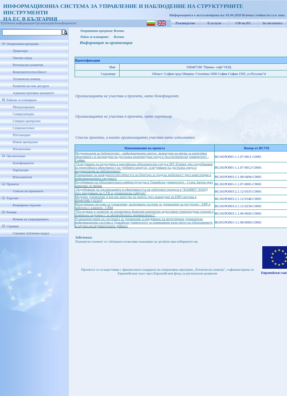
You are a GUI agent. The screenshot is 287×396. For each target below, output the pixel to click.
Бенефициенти (23, 163)
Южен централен (25, 142)
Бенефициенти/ (66, 23)
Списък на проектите (28, 191)
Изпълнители (22, 177)
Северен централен (26, 121)
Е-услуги (214, 23)
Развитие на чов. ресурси (31, 86)
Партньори (20, 170)
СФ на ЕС (243, 23)
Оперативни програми (22, 44)
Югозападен (21, 135)
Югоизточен (22, 149)
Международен (24, 107)
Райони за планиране (21, 100)
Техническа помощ (26, 79)
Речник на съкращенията (30, 219)
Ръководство (185, 23)
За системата (272, 23)
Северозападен (23, 114)
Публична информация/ (18, 23)
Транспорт (20, 51)
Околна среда (22, 58)
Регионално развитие (28, 65)
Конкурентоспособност (30, 72)
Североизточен (23, 128)
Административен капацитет (33, 93)
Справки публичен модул (31, 233)
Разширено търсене (27, 205)
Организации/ (45, 23)
